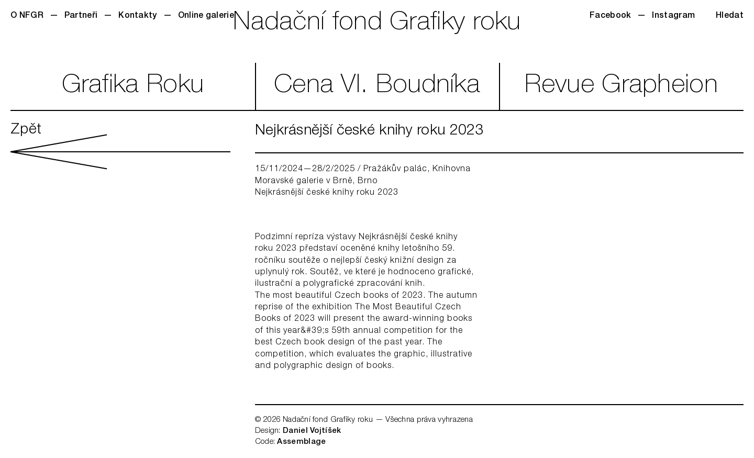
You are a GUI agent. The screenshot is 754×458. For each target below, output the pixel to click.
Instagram (673, 16)
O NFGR (26, 16)
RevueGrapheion (621, 86)
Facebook (610, 16)
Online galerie (206, 16)
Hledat (730, 16)
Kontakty (137, 16)
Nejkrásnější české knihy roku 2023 (326, 193)
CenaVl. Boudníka (377, 86)
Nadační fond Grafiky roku (377, 23)
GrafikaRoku (133, 86)
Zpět (120, 146)
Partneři (80, 16)
